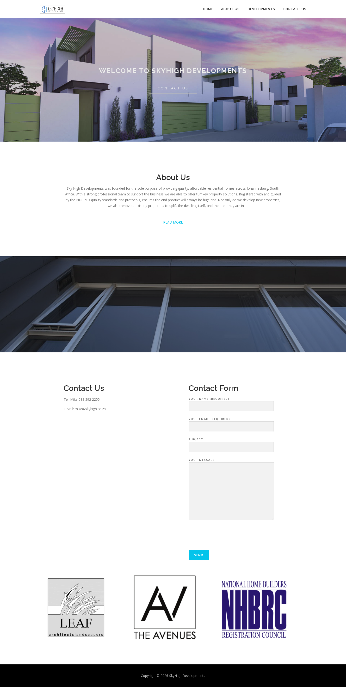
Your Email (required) (231, 423)
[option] (84, 610)
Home (208, 9)
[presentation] (225, 536)
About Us (230, 9)
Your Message (231, 489)
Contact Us (294, 9)
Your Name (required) (231, 402)
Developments (261, 9)
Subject (231, 443)
